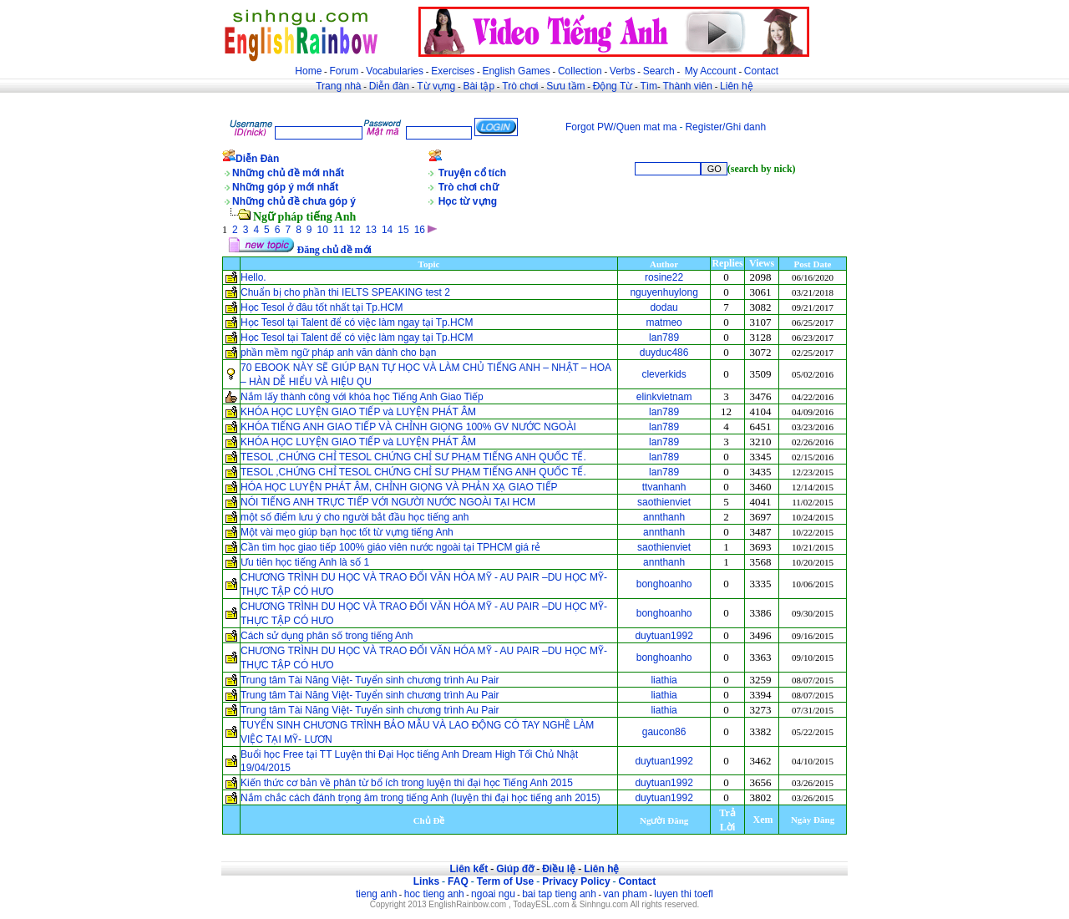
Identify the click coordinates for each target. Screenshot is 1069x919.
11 (338, 230)
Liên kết (468, 869)
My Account (711, 71)
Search (659, 71)
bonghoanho (664, 584)
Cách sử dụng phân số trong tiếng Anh (327, 636)
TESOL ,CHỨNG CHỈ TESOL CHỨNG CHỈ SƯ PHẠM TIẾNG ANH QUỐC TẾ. (413, 457)
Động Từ (612, 86)
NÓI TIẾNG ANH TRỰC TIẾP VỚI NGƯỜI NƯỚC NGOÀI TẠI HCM (389, 502)
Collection (580, 71)
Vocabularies (394, 71)
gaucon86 (664, 732)
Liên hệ (736, 86)
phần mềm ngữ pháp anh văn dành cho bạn (339, 352)
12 (354, 230)
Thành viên (687, 86)
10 (322, 230)
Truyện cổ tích (472, 173)
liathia (663, 680)
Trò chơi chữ (468, 187)
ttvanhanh (664, 487)
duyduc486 (664, 352)
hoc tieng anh (434, 894)
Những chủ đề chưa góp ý (294, 201)
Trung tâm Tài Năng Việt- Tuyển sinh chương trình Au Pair (370, 680)
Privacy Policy (576, 881)
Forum (343, 71)
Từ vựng (436, 86)
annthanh (664, 517)
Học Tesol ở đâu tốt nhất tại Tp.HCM (322, 307)
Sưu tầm (565, 86)
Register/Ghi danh (725, 127)
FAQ (458, 881)
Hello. (253, 277)
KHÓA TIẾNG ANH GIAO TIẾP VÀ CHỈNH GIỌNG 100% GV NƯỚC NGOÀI (408, 427)
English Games (516, 71)
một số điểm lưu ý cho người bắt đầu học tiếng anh (355, 517)
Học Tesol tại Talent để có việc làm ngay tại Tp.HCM (357, 322)
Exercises (452, 71)
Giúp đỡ (515, 869)
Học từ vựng (467, 201)
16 (419, 230)
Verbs (623, 71)
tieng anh (376, 894)
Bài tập (478, 86)
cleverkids (663, 374)
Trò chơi (521, 86)
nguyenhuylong (663, 292)
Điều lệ (558, 869)
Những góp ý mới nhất (285, 187)
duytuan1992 (663, 636)
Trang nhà (338, 86)
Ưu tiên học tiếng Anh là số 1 (305, 562)
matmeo (663, 322)
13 (371, 230)
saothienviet (664, 502)
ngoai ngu (493, 894)
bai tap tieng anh (559, 894)
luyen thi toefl (683, 894)
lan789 (664, 337)
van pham (625, 894)
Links (426, 881)
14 (387, 230)
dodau (663, 307)
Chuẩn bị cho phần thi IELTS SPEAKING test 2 (345, 292)
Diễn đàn (389, 86)
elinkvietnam (664, 397)
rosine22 (664, 277)
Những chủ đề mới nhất (288, 173)
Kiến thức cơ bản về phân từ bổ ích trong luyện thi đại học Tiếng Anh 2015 (407, 783)
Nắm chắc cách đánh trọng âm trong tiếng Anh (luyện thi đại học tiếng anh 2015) (420, 798)
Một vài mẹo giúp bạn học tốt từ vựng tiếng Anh (347, 532)
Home (308, 71)
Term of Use (505, 881)
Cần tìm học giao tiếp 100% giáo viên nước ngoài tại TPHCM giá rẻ (392, 547)
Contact (761, 71)
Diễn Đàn (257, 159)
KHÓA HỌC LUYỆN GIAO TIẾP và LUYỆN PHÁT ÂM (358, 412)
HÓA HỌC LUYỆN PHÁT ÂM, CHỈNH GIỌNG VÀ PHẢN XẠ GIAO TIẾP (399, 487)
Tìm (648, 86)
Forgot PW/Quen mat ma (620, 127)
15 (403, 230)
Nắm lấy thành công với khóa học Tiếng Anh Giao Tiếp (362, 397)
